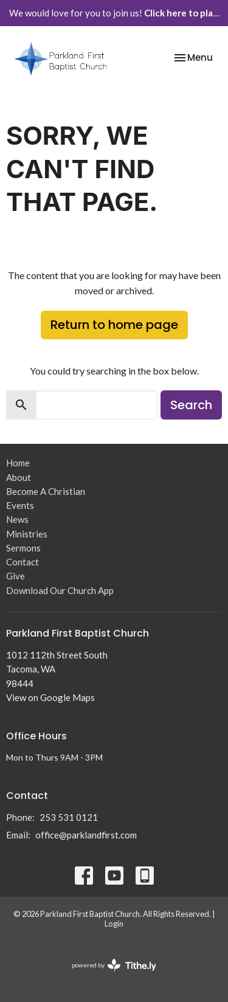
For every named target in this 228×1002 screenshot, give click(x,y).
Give (15, 575)
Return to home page (114, 324)
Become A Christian (45, 491)
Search (191, 404)
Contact (22, 561)
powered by (114, 965)
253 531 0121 (69, 817)
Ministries (26, 533)
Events (20, 505)
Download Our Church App (60, 590)
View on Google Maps (50, 697)
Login (114, 923)
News (17, 519)
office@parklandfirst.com (86, 834)
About (18, 477)
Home (18, 462)
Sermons (23, 547)
